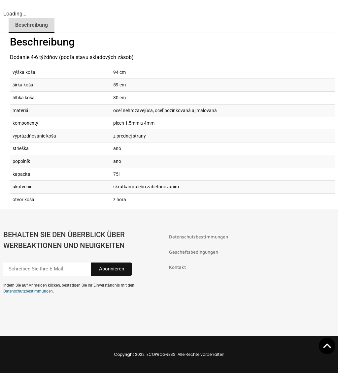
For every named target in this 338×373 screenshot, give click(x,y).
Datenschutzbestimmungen (28, 291)
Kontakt (177, 267)
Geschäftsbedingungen (193, 252)
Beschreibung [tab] (31, 25)
